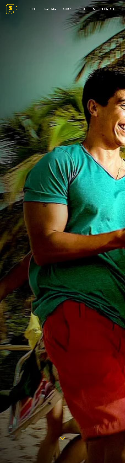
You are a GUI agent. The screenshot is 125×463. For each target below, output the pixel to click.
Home (33, 9)
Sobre (67, 9)
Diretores (87, 9)
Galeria (50, 9)
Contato (108, 9)
